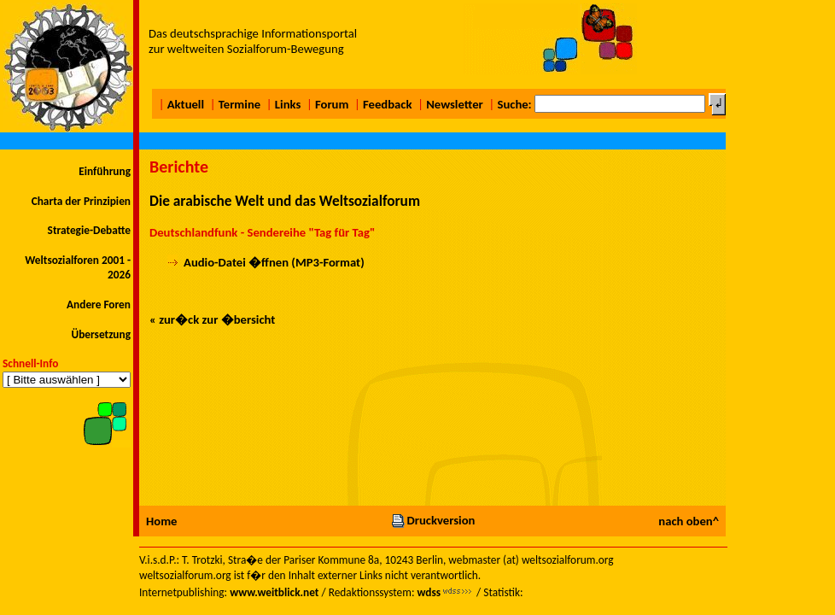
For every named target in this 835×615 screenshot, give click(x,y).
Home (161, 521)
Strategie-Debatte (89, 230)
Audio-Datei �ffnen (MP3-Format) (274, 262)
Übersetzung (101, 334)
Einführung (105, 171)
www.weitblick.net (274, 592)
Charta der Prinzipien (81, 201)
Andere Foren (99, 304)
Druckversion (433, 520)
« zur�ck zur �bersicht (212, 319)
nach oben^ (688, 521)
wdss (429, 592)
